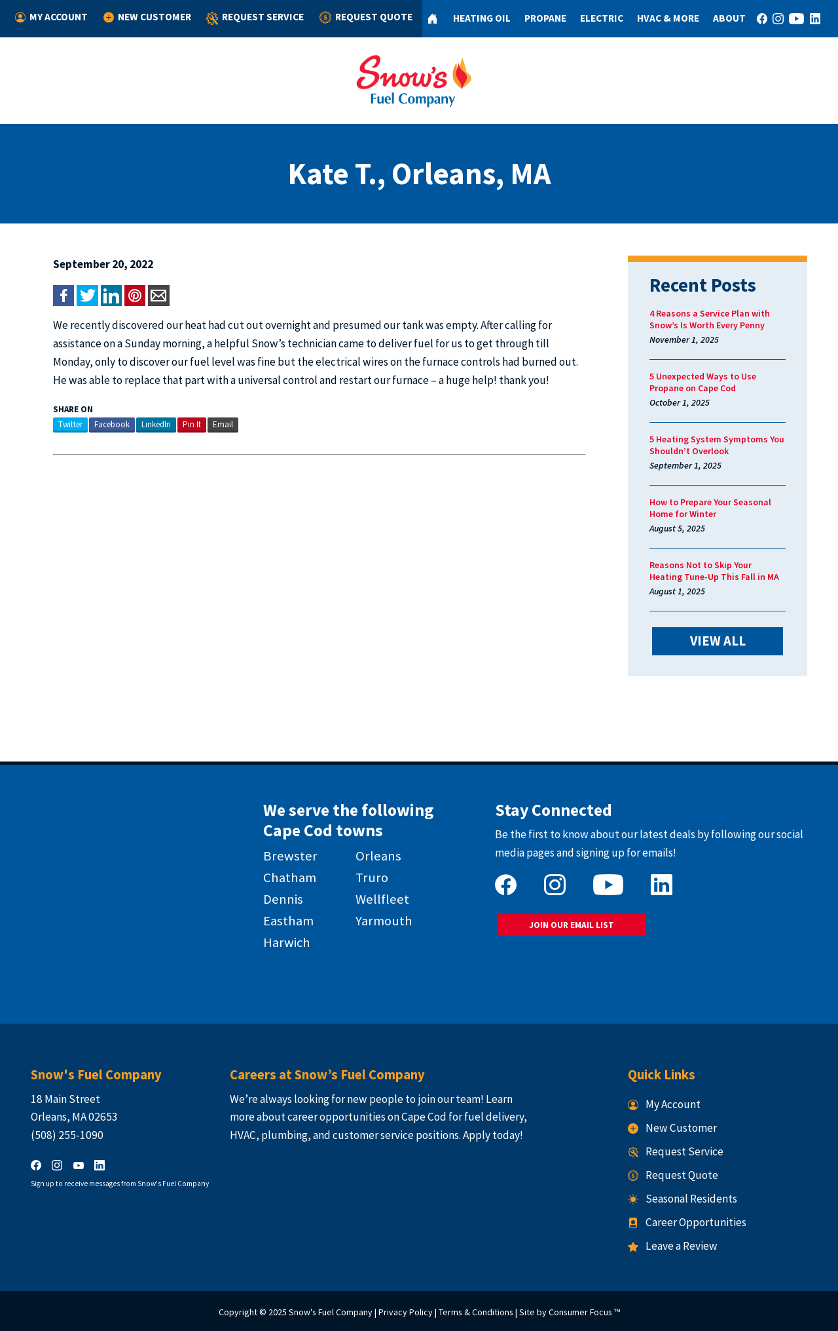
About (729, 18)
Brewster (290, 855)
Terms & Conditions (476, 1312)
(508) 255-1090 (67, 1135)
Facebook (112, 424)
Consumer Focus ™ (584, 1312)
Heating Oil (482, 18)
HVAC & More (668, 18)
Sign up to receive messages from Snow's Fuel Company (120, 1183)
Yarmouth (383, 920)
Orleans (378, 855)
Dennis (283, 899)
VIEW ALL (718, 640)
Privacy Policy (405, 1312)
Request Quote (365, 17)
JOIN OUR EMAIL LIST (571, 925)
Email (223, 424)
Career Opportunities (687, 1222)
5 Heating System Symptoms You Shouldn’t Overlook (716, 445)
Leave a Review (673, 1246)
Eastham (288, 920)
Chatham (289, 877)
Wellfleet (382, 899)
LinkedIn (156, 424)
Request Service (255, 18)
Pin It (192, 424)
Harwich (286, 942)
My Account (51, 17)
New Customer (147, 17)
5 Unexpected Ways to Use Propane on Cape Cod (702, 382)
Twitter (70, 424)
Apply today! (493, 1135)
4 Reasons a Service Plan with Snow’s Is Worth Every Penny (709, 319)
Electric (601, 18)
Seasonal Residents (682, 1198)
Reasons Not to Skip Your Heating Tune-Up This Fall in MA (714, 571)
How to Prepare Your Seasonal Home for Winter (710, 508)
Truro (371, 877)
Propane (545, 18)
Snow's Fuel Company (331, 1312)
